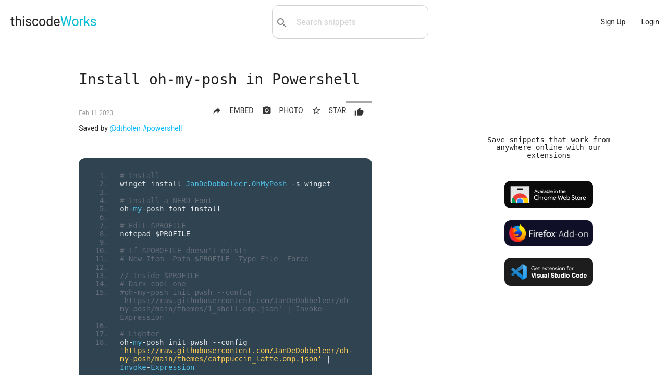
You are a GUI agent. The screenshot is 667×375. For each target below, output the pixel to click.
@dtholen (124, 128)
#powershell (162, 128)
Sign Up (613, 22)
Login (650, 22)
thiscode (53, 21)
